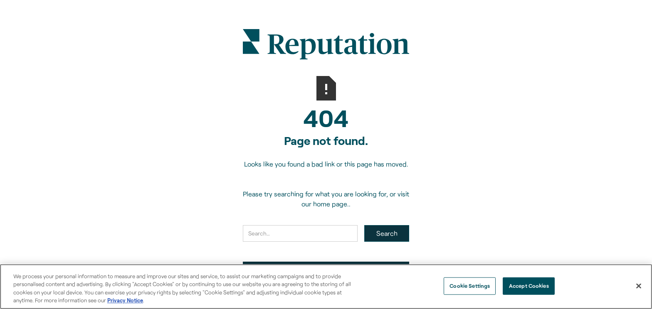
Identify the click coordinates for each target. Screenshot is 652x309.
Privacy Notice (125, 300)
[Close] (639, 286)
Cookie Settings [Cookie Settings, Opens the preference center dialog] (469, 285)
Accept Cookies (529, 285)
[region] (326, 286)
